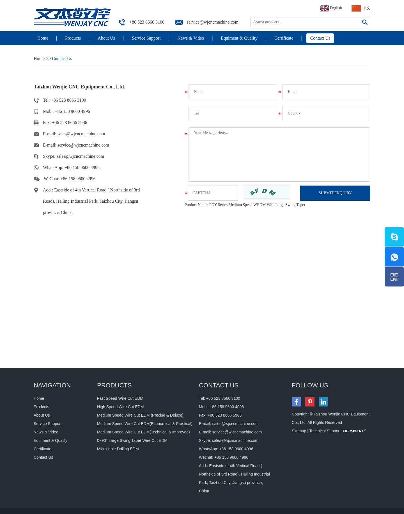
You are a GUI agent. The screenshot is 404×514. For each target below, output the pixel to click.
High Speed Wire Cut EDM (120, 407)
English (331, 8)
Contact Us (320, 38)
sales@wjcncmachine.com (81, 133)
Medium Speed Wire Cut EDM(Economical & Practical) (144, 423)
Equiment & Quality (239, 38)
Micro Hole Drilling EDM (118, 449)
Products (73, 38)
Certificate (283, 38)
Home (42, 38)
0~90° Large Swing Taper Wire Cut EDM (132, 440)
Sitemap (299, 431)
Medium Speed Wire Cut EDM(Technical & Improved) (143, 432)
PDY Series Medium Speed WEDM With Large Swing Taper (257, 205)
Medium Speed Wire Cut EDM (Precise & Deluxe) (140, 415)
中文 (361, 8)
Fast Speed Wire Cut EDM (120, 398)
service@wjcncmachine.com (212, 22)
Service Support (146, 38)
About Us (106, 38)
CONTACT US (218, 385)
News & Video (191, 38)
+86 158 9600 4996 (82, 167)
